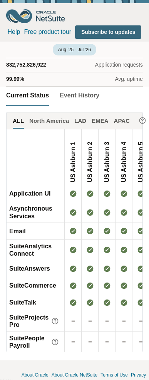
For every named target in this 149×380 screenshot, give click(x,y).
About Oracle (35, 375)
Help (14, 31)
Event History (79, 95)
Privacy (138, 375)
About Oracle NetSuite (74, 375)
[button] (108, 32)
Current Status (27, 95)
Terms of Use (114, 375)
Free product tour (47, 31)
